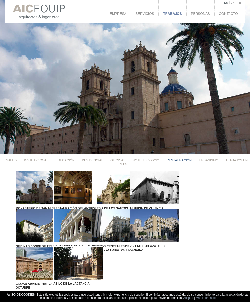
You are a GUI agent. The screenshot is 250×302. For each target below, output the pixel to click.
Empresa (118, 14)
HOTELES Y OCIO (146, 160)
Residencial (92, 160)
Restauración (179, 160)
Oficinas (117, 160)
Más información (206, 298)
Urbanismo (208, 160)
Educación (64, 160)
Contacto (228, 14)
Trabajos (172, 14)
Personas (200, 14)
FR (239, 2)
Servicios (144, 14)
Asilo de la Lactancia (64, 272)
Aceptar (188, 298)
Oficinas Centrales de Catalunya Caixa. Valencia (100, 242)
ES (226, 2)
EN (232, 2)
